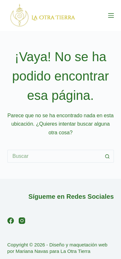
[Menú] (111, 15)
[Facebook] (10, 220)
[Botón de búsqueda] (107, 156)
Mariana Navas (31, 251)
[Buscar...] (54, 156)
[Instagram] (22, 220)
